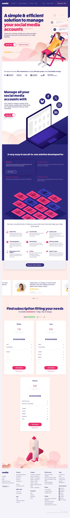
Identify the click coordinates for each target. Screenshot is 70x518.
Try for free (11, 44)
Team (3, 478)
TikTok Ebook (47, 489)
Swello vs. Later (33, 483)
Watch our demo (23, 44)
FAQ (17, 499)
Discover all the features (35, 265)
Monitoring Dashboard (21, 474)
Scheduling (18, 476)
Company (4, 476)
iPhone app (18, 491)
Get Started (19, 368)
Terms (60, 476)
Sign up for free (61, 3)
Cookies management (62, 482)
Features (14, 3)
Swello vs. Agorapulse (35, 478)
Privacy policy (62, 478)
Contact (18, 502)
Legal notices (62, 474)
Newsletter (32, 496)
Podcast (32, 495)
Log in (43, 3)
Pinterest (61, 491)
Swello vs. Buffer (34, 481)
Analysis (18, 479)
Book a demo (50, 3)
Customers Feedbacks (35, 474)
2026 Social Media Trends (50, 477)
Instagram (62, 490)
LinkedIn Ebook (48, 493)
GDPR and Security (6, 481)
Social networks (23, 3)
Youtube (61, 495)
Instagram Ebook (48, 491)
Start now (10, 115)
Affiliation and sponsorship (8, 483)
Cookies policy (62, 479)
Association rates (20, 486)
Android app (19, 493)
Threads (61, 496)
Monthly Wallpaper (49, 482)
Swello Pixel (18, 481)
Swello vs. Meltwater (34, 487)
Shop (31, 498)
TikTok (61, 493)
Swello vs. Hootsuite (34, 479)
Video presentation (20, 500)
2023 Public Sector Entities (51, 504)
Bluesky (61, 498)
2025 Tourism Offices (49, 501)
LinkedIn (61, 488)
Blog (36, 3)
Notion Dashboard (49, 484)
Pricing (31, 3)
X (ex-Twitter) (62, 500)
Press (3, 479)
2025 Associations (49, 503)
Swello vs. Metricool (34, 476)
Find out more (11, 171)
